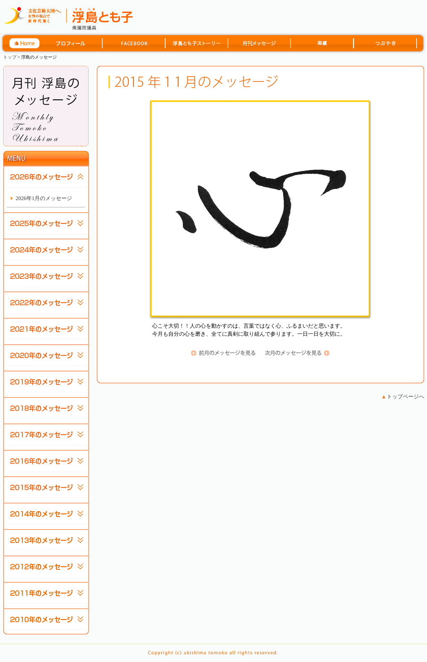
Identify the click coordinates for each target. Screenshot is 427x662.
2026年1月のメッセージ (44, 198)
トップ (10, 57)
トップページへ (402, 396)
